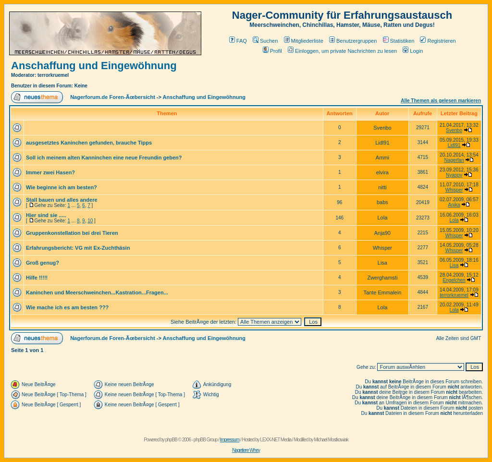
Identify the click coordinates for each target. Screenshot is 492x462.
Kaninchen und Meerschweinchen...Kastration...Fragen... (97, 292)
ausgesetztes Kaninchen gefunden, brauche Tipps (89, 143)
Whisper (454, 190)
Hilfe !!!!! (37, 277)
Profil (272, 51)
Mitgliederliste (303, 41)
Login (413, 51)
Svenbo (454, 130)
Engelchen (454, 280)
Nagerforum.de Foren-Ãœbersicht (112, 97)
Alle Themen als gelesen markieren (441, 100)
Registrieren (437, 41)
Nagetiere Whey (246, 450)
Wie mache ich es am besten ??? (67, 307)
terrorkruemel (454, 295)
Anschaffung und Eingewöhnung (94, 66)
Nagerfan (454, 160)
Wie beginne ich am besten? (61, 187)
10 (90, 220)
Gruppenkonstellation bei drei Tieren (72, 233)
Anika (454, 204)
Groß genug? (42, 263)
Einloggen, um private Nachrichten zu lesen (342, 51)
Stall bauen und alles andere (62, 200)
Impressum (229, 439)
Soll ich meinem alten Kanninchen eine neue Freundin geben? (104, 157)
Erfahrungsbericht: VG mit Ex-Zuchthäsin (78, 248)
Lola (454, 220)
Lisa (454, 265)
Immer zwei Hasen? (50, 172)
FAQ (238, 41)
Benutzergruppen (353, 41)
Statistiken (399, 41)
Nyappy (454, 175)
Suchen (265, 41)
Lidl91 (454, 145)
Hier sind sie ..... (46, 215)
